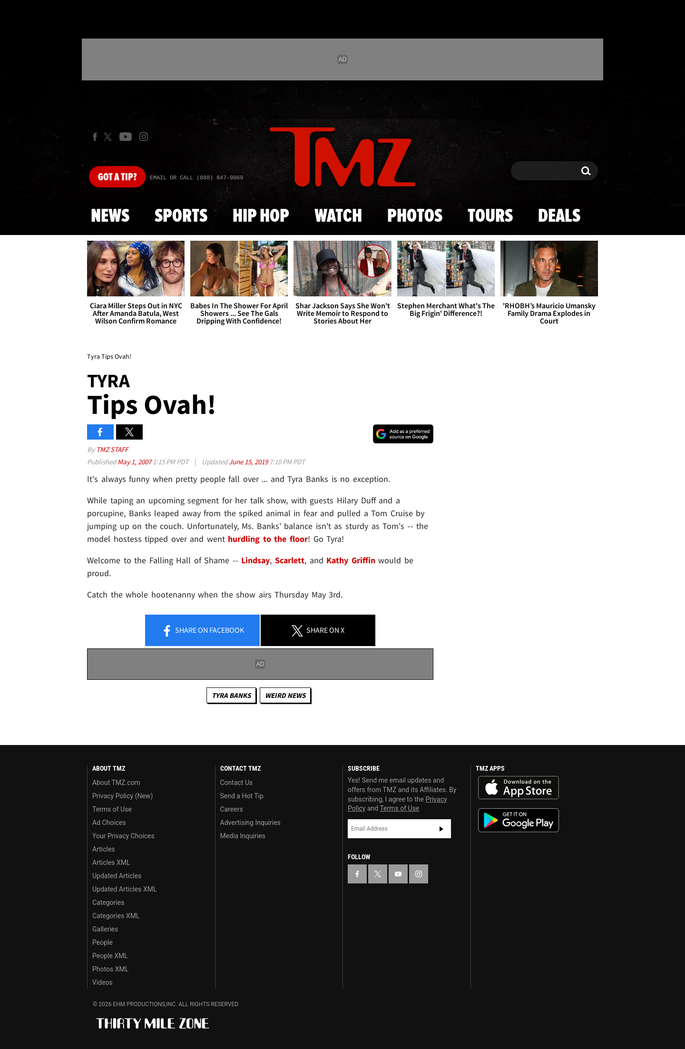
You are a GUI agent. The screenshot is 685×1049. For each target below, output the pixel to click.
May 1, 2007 (135, 461)
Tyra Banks (231, 695)
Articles (103, 849)
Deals (559, 216)
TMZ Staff (112, 449)
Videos (102, 982)
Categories (108, 902)
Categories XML (115, 916)
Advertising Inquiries (250, 822)
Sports (181, 216)
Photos (414, 216)
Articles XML (111, 862)
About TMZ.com (116, 782)
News (110, 216)
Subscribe (441, 828)
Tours (490, 216)
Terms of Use (112, 809)
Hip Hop (261, 216)
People (102, 942)
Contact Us (236, 782)
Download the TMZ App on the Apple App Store (518, 788)
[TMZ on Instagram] (144, 137)
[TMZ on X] (109, 137)
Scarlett (289, 560)
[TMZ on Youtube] (126, 136)
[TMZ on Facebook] (95, 137)
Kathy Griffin (350, 560)
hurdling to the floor (268, 538)
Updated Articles (116, 876)
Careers (231, 809)
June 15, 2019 (249, 461)
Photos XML (110, 969)
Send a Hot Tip (242, 796)
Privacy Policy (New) (122, 796)
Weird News (285, 695)
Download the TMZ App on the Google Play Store (518, 820)
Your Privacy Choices (123, 836)
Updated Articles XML (124, 889)
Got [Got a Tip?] (117, 177)
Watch (338, 216)
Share (202, 631)
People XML (110, 956)
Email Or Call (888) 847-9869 (196, 178)
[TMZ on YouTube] (398, 873)
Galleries (105, 929)
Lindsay (255, 560)
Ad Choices (109, 822)
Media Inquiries (242, 836)
